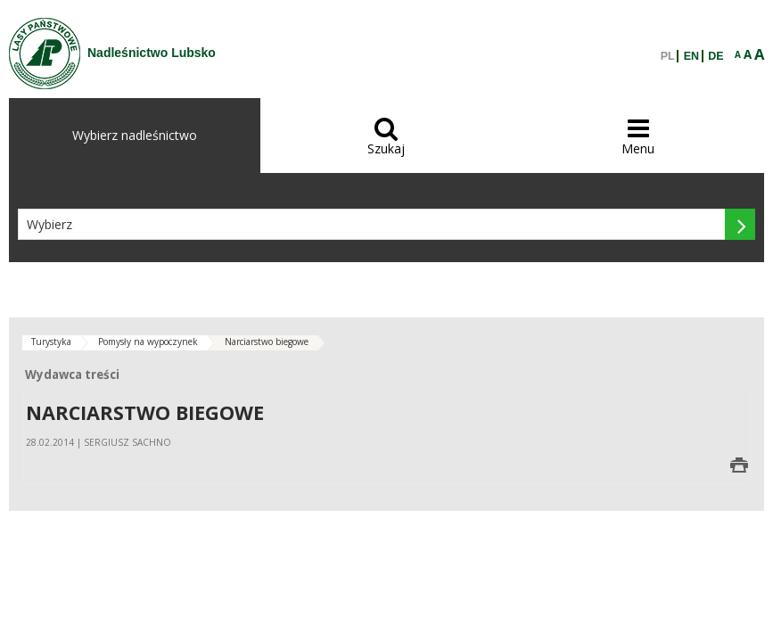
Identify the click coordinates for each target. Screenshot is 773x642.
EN (691, 56)
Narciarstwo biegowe (266, 341)
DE (715, 56)
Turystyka (51, 341)
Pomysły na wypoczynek (148, 341)
